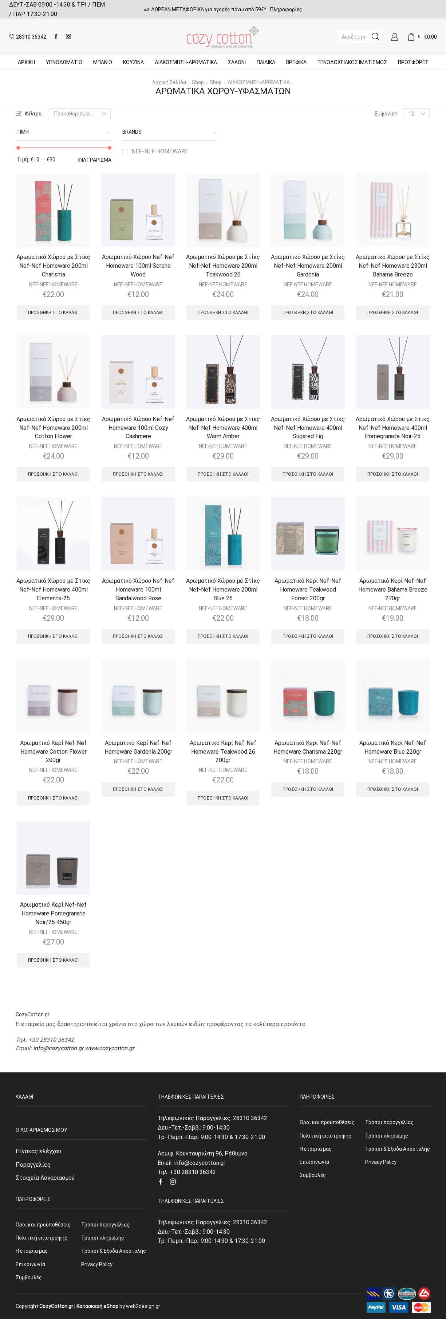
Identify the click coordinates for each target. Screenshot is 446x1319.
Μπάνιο (102, 62)
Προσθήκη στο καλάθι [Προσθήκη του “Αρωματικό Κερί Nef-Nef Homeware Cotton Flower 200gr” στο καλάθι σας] (53, 798)
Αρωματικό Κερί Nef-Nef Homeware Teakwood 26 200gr (223, 751)
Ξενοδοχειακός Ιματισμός (352, 62)
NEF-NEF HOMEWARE (159, 151)
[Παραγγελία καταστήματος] (80, 113)
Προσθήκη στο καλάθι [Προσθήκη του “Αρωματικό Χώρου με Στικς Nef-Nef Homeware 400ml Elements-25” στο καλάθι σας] (53, 636)
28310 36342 (250, 1118)
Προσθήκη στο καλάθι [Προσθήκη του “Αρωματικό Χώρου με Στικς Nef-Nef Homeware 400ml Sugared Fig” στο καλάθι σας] (308, 474)
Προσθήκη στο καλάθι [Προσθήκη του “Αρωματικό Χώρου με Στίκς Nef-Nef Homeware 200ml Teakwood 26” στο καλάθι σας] (223, 312)
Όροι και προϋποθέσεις (43, 1225)
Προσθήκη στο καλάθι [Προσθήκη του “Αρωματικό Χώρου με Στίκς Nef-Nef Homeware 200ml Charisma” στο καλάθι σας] (53, 312)
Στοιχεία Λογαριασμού (45, 1177)
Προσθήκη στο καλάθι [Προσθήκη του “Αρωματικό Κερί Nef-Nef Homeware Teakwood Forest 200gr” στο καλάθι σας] (308, 636)
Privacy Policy (97, 1264)
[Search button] (375, 37)
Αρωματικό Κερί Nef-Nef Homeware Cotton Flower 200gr (53, 751)
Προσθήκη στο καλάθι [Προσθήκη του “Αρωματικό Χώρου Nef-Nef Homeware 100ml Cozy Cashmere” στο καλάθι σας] (138, 474)
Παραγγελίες (33, 1164)
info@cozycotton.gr (58, 1048)
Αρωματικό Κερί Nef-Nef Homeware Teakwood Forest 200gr (308, 589)
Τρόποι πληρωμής (102, 1238)
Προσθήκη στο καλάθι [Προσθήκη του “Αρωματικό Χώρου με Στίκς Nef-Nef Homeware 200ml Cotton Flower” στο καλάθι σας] (53, 474)
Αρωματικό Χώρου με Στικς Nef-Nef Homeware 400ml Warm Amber (223, 428)
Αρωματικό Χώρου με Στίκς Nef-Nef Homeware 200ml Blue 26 (223, 589)
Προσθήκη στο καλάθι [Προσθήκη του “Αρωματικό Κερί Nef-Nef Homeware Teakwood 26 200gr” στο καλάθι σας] (223, 798)
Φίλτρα (29, 114)
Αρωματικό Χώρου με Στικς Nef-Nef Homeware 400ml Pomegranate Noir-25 (393, 428)
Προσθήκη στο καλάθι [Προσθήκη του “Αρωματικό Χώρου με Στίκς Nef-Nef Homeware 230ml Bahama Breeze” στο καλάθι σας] (392, 312)
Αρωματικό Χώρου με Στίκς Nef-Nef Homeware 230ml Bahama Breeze (393, 266)
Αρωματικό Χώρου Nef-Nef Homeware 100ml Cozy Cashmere (138, 428)
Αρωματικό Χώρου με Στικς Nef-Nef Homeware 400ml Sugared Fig (308, 428)
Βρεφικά (296, 62)
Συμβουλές (29, 1277)
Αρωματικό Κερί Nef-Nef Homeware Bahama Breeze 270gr (392, 589)
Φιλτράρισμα (94, 160)
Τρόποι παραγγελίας (105, 1225)
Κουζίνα (133, 62)
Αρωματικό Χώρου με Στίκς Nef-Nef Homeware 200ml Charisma (53, 266)
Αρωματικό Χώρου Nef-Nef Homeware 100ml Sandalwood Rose (138, 589)
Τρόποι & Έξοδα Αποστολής (113, 1251)
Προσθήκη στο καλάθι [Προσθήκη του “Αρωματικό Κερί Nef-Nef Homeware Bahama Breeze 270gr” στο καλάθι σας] (392, 636)
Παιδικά (266, 62)
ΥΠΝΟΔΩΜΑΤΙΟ (64, 62)
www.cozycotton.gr (109, 1048)
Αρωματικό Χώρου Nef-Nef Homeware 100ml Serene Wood (138, 266)
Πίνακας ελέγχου (38, 1151)
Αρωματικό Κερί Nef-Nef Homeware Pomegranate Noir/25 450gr (53, 913)
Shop (198, 82)
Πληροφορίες (286, 9)
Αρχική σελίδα (169, 82)
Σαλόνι (237, 62)
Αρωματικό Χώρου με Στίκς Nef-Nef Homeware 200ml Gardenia (308, 266)
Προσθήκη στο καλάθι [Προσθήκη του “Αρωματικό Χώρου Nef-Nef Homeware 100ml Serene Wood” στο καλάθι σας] (138, 312)
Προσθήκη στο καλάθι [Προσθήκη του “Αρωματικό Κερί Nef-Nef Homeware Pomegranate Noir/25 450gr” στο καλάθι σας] (53, 960)
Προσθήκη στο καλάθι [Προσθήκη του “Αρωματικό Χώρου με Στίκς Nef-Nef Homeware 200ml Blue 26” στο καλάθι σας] (223, 636)
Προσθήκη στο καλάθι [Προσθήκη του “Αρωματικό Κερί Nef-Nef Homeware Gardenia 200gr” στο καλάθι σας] (138, 789)
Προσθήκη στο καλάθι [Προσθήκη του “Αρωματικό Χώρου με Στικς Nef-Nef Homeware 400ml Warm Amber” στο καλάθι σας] (223, 474)
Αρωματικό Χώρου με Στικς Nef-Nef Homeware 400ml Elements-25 (53, 589)
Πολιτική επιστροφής (41, 1238)
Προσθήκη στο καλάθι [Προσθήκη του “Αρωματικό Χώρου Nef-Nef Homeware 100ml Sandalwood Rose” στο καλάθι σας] (138, 636)
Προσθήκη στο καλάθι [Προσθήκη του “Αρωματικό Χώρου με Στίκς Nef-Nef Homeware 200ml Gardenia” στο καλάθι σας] (308, 312)
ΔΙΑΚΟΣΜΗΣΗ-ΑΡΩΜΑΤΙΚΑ (186, 62)
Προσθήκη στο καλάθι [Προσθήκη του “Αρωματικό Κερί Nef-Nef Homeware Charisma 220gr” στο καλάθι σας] (308, 789)
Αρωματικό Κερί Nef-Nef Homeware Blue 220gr (392, 747)
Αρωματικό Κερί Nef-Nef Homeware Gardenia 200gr (138, 747)
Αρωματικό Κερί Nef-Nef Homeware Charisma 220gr (307, 747)
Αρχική (26, 62)
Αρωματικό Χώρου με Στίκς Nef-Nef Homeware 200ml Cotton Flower (53, 428)
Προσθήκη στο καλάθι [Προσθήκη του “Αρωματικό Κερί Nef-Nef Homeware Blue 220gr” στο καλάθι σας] (392, 789)
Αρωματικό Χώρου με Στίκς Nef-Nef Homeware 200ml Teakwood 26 (223, 266)
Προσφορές (413, 62)
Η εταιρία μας (32, 1251)
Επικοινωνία (30, 1264)
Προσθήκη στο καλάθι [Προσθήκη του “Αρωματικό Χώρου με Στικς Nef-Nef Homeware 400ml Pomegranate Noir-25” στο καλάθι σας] (392, 474)
